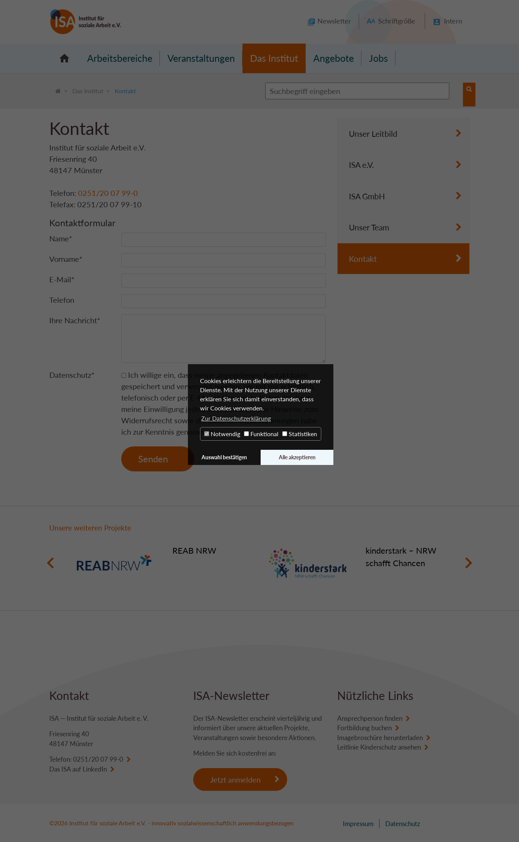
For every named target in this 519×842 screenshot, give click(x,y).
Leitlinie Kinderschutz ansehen (379, 747)
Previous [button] (50, 563)
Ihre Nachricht (74, 320)
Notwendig (222, 433)
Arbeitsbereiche (119, 58)
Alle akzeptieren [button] (297, 457)
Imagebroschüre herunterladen (380, 738)
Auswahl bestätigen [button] (224, 457)
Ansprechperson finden (369, 718)
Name (60, 238)
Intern (453, 21)
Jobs (378, 58)
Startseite (64, 58)
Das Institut (274, 58)
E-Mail (62, 279)
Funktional (261, 433)
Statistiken (299, 433)
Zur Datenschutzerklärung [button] (236, 418)
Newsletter (334, 21)
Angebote (333, 58)
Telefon (61, 299)
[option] (163, 563)
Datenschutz (72, 374)
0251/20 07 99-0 (108, 192)
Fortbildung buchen (364, 728)
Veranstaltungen (201, 58)
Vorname (66, 258)
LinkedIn (95, 769)
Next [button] (468, 563)
